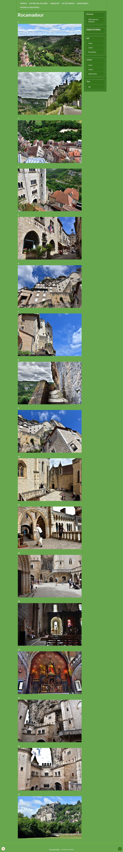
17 (19, 794)
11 (19, 505)
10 (19, 456)
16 (19, 746)
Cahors (90, 48)
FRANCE (23, 3)
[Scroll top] (120, 849)
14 (19, 650)
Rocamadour (92, 52)
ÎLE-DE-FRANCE (68, 3)
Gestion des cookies (68, 849)
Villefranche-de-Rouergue (93, 20)
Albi (89, 87)
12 (19, 553)
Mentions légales (54, 849)
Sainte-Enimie (92, 74)
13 (19, 601)
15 (19, 698)
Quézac (90, 69)
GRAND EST (55, 3)
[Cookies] (3, 849)
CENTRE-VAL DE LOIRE (38, 3)
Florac (90, 65)
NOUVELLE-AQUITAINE (29, 7)
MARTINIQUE (82, 3)
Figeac (90, 43)
